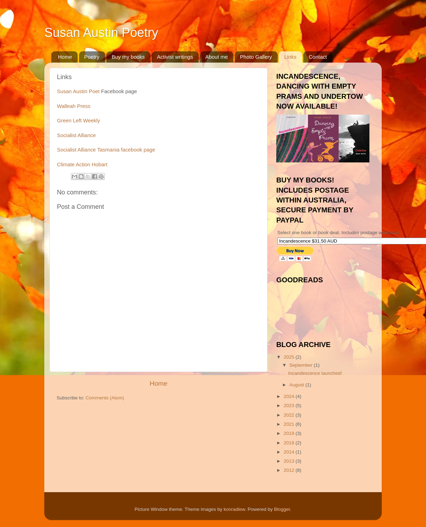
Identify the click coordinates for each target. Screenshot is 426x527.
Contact (318, 57)
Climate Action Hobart (82, 164)
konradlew (234, 509)
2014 (290, 452)
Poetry (91, 57)
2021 (290, 424)
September (301, 365)
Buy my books (128, 57)
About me (216, 57)
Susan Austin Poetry (101, 32)
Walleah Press (73, 106)
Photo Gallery (256, 57)
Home (65, 57)
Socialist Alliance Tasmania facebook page (106, 150)
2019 (290, 433)
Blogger (282, 509)
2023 (290, 405)
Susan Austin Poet (78, 91)
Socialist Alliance (76, 135)
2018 (290, 442)
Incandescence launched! (315, 373)
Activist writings (175, 57)
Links (290, 57)
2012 (290, 470)
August (297, 384)
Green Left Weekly (78, 120)
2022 (290, 415)
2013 (290, 461)
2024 (290, 396)
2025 (290, 357)
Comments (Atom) (105, 397)
